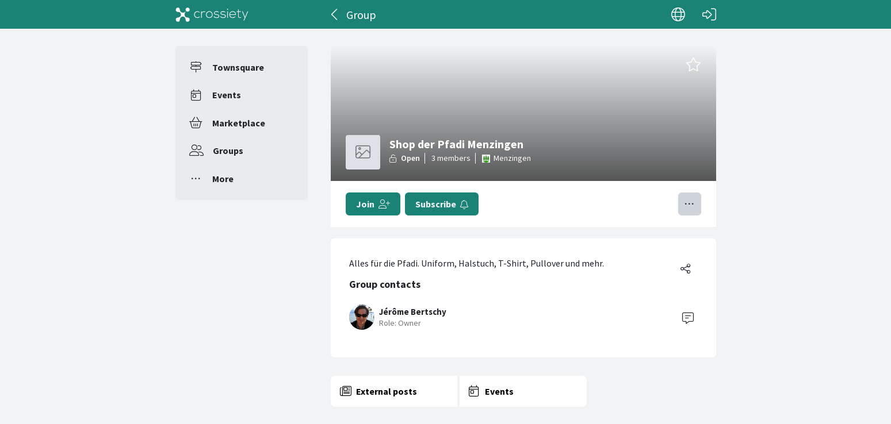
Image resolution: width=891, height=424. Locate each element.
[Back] (335, 14)
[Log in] (709, 14)
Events (226, 95)
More (223, 178)
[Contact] (688, 317)
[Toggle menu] (689, 203)
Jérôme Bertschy (412, 311)
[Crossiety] (212, 14)
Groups (228, 150)
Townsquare (238, 67)
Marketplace (238, 123)
